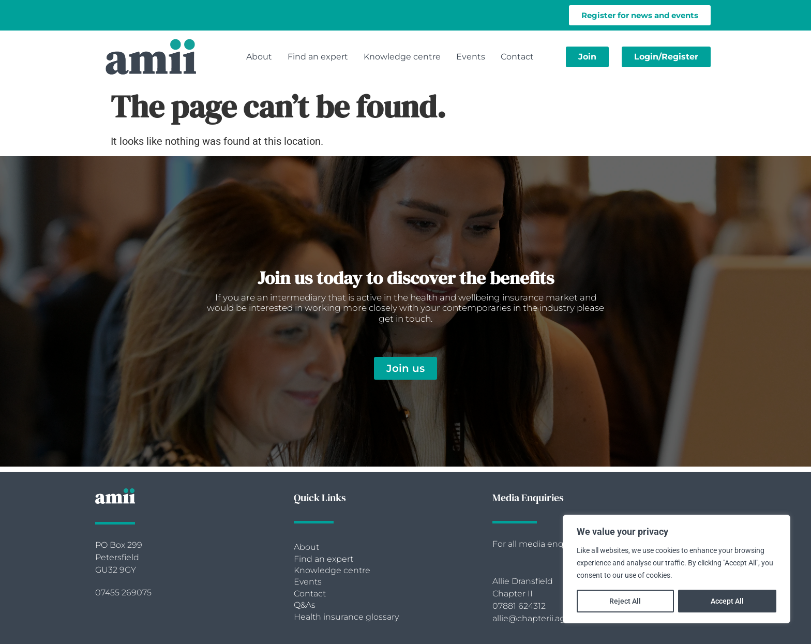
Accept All (727, 601)
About (259, 57)
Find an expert (318, 57)
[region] (676, 569)
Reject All (625, 601)
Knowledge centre (402, 57)
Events (470, 57)
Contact (517, 57)
